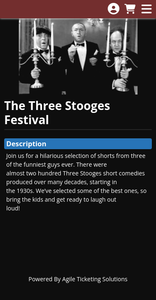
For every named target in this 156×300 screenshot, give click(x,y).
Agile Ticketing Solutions (95, 279)
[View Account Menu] (113, 8)
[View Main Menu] (146, 9)
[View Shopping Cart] (130, 9)
